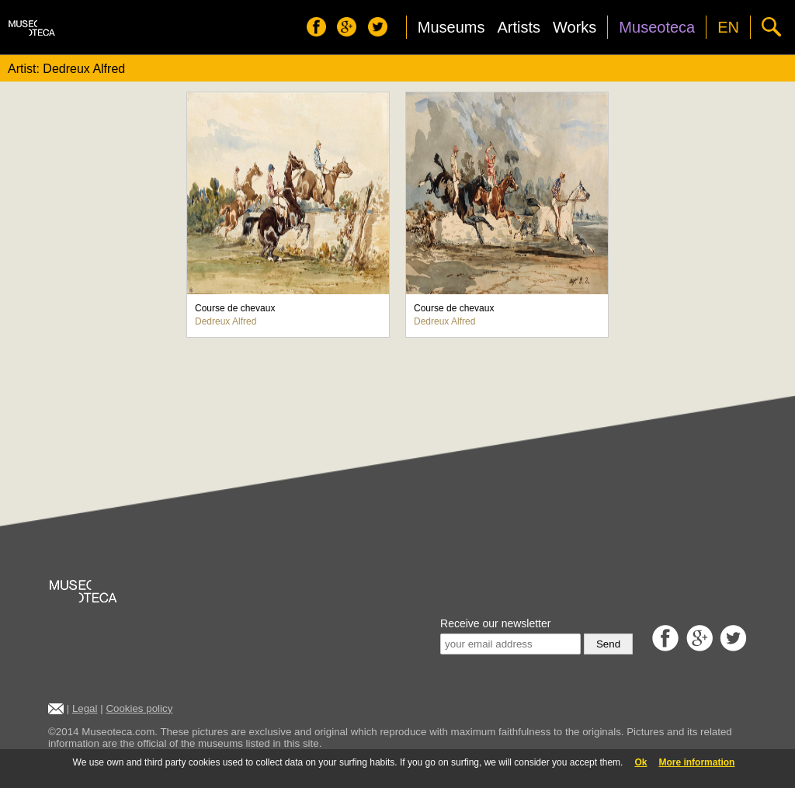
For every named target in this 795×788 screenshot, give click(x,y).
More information (696, 762)
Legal (85, 708)
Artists (518, 27)
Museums (451, 27)
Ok (640, 762)
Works (574, 27)
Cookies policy (139, 708)
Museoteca (657, 27)
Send (608, 644)
